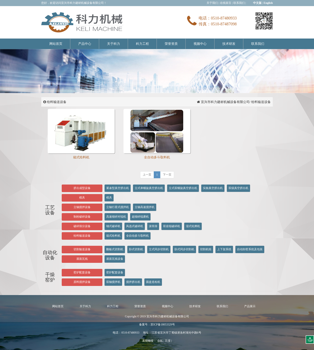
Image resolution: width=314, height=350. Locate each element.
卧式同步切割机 (184, 249)
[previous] (147, 174)
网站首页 (55, 43)
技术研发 (228, 43)
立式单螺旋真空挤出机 (149, 188)
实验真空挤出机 (213, 188)
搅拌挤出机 (133, 281)
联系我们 (239, 2)
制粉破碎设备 (82, 216)
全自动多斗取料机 (137, 235)
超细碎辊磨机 (140, 216)
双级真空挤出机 (238, 188)
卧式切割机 (136, 249)
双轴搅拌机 (113, 281)
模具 (82, 197)
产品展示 (250, 306)
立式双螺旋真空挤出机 (183, 188)
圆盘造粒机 (153, 281)
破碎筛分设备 (82, 226)
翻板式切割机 (114, 249)
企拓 (160, 340)
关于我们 (212, 2)
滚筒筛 (153, 226)
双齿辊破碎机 (171, 226)
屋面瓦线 (82, 258)
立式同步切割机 (159, 249)
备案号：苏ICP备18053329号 (157, 324)
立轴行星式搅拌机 (117, 207)
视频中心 (200, 43)
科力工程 (142, 43)
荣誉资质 (171, 43)
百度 (168, 340)
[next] (167, 174)
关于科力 (113, 43)
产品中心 (84, 43)
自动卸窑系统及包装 (250, 249)
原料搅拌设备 (82, 281)
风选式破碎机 (134, 226)
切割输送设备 (82, 249)
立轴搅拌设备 (82, 207)
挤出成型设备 (82, 188)
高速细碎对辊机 (116, 216)
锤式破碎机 (113, 226)
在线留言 (225, 2)
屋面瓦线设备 (114, 258)
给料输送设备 (82, 235)
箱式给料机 (113, 235)
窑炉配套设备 (82, 272)
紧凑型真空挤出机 (117, 188)
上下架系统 (224, 249)
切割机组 (205, 249)
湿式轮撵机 (193, 226)
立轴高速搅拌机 (145, 207)
